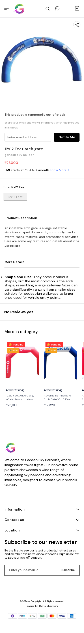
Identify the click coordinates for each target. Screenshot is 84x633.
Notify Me (66, 137)
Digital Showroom (48, 605)
